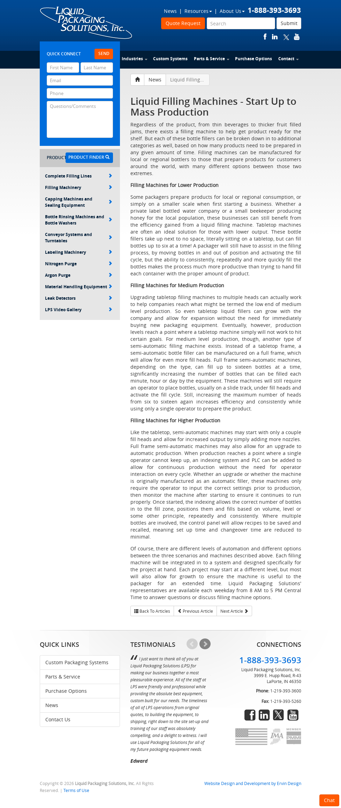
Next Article (234, 611)
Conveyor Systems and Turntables (78, 238)
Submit (289, 23)
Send (103, 53)
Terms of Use (76, 790)
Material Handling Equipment (78, 287)
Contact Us (57, 719)
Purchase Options (253, 59)
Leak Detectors (78, 298)
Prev (192, 644)
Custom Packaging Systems (76, 662)
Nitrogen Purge (78, 264)
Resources (198, 11)
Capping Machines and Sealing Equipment (78, 202)
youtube (297, 36)
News (170, 11)
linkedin (275, 36)
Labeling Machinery (78, 252)
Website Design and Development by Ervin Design (252, 783)
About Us (232, 11)
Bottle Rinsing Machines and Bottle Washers (78, 220)
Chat (329, 800)
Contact (288, 59)
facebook (265, 36)
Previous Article (195, 611)
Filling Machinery (78, 187)
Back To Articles (152, 611)
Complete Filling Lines (78, 176)
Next (205, 644)
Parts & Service (211, 59)
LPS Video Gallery (78, 310)
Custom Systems (170, 59)
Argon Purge (78, 275)
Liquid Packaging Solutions (86, 23)
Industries (134, 59)
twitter (286, 36)
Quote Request (183, 23)
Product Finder (88, 157)
